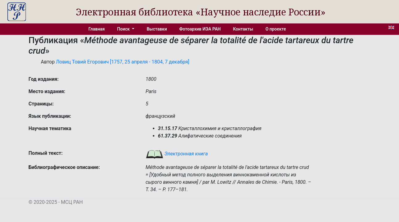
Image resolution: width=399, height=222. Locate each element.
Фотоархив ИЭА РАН (200, 29)
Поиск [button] (124, 29)
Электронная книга (177, 154)
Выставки (157, 29)
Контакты (243, 29)
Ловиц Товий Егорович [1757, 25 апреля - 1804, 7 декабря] (122, 62)
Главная (96, 29)
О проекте (276, 29)
